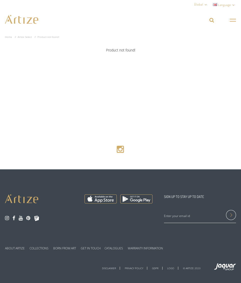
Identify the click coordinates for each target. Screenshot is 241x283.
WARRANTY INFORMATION (145, 248)
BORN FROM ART (64, 248)
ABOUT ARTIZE (15, 248)
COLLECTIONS (39, 248)
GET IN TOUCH (91, 248)
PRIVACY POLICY (134, 268)
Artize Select (25, 37)
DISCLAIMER (109, 268)
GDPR (155, 268)
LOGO (170, 268)
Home (8, 37)
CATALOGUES (113, 248)
